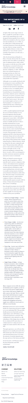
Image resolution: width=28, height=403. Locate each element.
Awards (3, 375)
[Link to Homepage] (9, 359)
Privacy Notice (5, 394)
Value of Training (19, 371)
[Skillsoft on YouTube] (11, 365)
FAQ (2, 381)
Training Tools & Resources (19, 376)
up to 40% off (10, 12)
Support (4, 379)
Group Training (19, 373)
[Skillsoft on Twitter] (2, 365)
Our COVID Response (7, 401)
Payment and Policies (8, 398)
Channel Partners (7, 377)
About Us (4, 371)
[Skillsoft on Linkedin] (8, 365)
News (3, 373)
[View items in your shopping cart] (17, 2)
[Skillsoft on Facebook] (5, 365)
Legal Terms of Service (17, 394)
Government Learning (18, 379)
